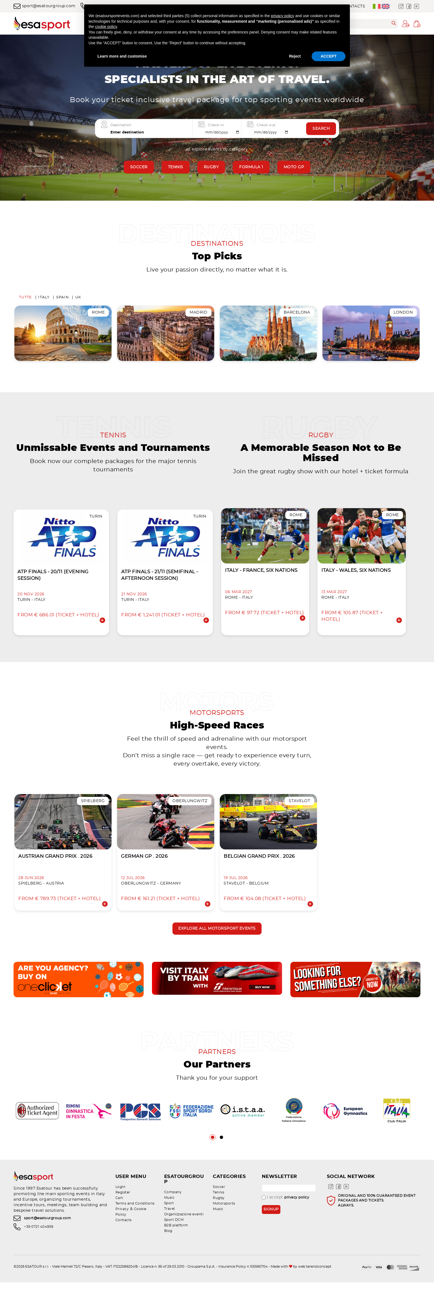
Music (169, 1207)
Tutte (25, 299)
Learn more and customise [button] (122, 56)
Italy (44, 299)
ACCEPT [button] (329, 56)
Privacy (122, 1224)
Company (173, 1201)
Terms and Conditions (135, 1218)
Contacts (123, 1235)
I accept (285, 1212)
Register (122, 1207)
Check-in (216, 125)
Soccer (139, 167)
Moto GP (294, 167)
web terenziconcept (314, 1276)
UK (78, 299)
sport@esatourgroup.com (45, 6)
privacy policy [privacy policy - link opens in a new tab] (282, 16)
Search (321, 129)
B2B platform (176, 1235)
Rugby (211, 167)
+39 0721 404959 (38, 1242)
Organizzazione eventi (184, 1224)
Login (120, 1201)
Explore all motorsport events (217, 943)
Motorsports (224, 1218)
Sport (169, 1213)
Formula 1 (251, 167)
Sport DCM (174, 1229)
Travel (169, 1218)
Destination (120, 125)
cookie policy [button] (106, 26)
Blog (168, 1240)
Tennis (175, 167)
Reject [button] (295, 56)
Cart (119, 1213)
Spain (62, 299)
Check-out (266, 125)
